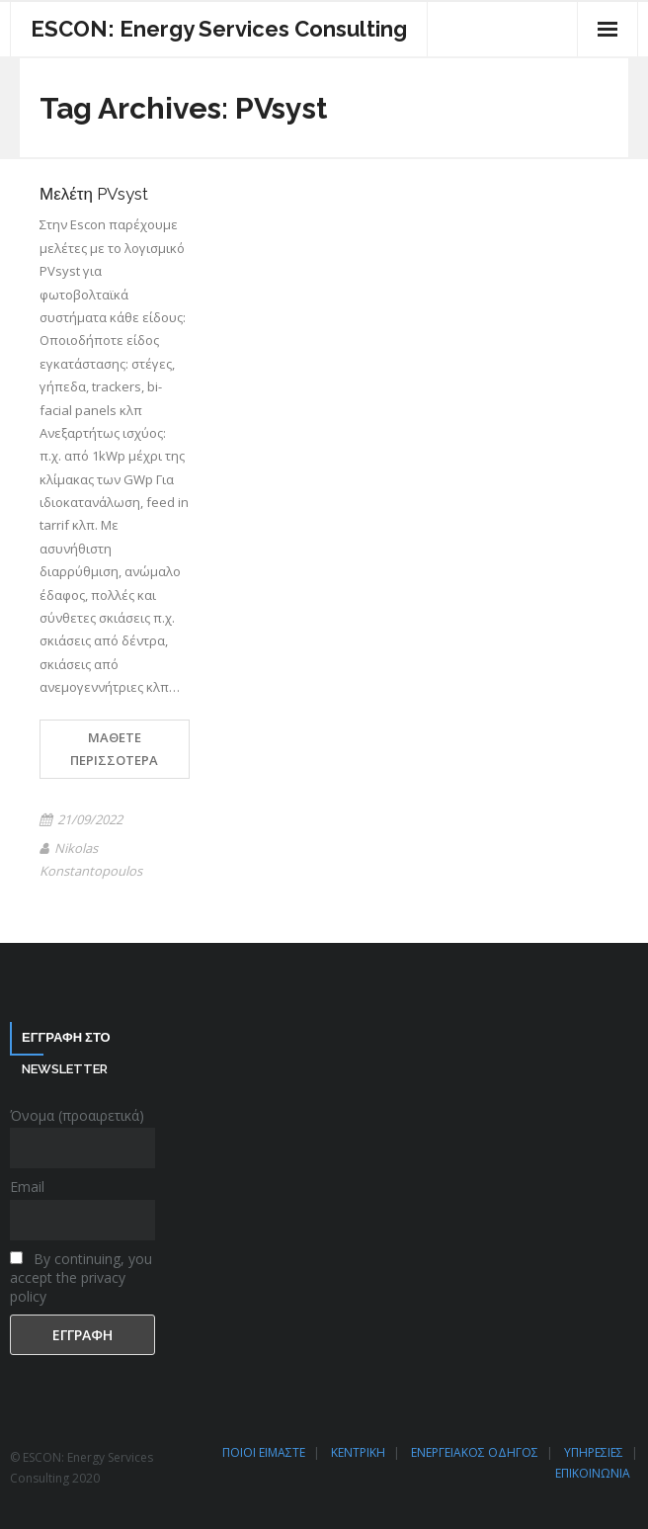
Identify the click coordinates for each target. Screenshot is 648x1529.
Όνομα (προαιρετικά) (77, 1115)
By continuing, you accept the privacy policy (81, 1277)
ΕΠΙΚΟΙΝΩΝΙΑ (592, 1473)
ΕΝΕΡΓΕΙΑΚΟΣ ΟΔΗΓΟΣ (474, 1452)
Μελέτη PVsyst (94, 194)
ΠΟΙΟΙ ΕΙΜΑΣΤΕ (263, 1452)
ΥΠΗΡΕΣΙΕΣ (593, 1452)
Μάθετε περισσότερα (114, 748)
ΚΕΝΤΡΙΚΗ (358, 1452)
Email (27, 1186)
